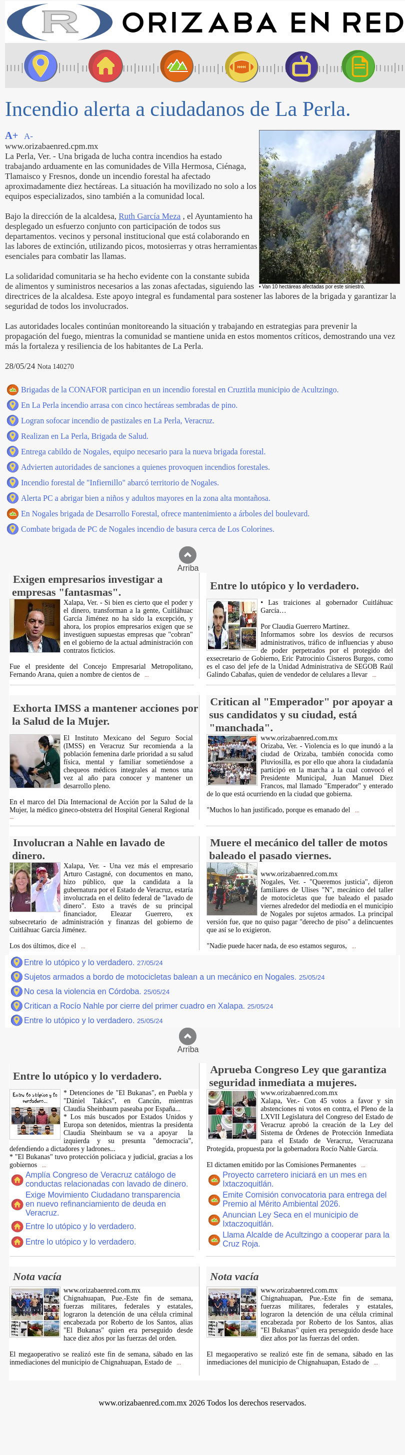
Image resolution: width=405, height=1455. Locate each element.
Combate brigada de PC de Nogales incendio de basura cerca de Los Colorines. (147, 529)
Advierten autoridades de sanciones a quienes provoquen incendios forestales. (145, 467)
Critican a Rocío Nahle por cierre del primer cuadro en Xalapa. (148, 1006)
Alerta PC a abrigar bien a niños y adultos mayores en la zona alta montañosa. (145, 498)
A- (28, 136)
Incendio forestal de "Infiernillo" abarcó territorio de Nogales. (120, 482)
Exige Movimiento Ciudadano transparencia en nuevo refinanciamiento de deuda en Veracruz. (103, 1204)
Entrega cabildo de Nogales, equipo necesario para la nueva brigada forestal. (143, 451)
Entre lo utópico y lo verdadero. (93, 962)
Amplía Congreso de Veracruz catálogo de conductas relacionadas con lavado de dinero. (107, 1179)
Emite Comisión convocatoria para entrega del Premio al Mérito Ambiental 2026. (304, 1199)
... (145, 675)
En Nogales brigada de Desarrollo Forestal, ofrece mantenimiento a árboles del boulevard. (165, 513)
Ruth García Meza (149, 216)
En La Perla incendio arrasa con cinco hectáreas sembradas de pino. (129, 405)
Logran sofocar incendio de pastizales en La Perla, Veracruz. (117, 420)
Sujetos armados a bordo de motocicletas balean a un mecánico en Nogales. (174, 977)
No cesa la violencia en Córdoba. (97, 991)
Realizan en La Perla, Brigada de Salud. (84, 436)
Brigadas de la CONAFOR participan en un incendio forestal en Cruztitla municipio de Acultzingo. (179, 389)
